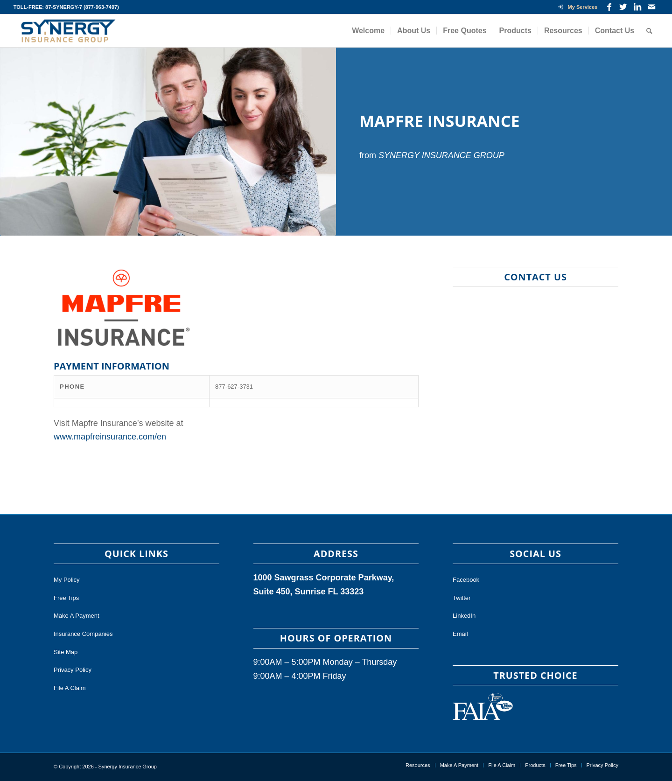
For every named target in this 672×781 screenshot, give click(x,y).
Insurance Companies (83, 633)
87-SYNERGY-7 (63, 7)
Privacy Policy (72, 669)
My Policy (67, 579)
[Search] (649, 30)
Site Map (65, 652)
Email (460, 633)
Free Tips (66, 597)
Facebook (466, 579)
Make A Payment (76, 615)
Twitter (461, 597)
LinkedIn (464, 615)
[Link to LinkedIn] (637, 7)
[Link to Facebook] (609, 7)
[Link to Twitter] (623, 7)
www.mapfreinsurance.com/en (110, 436)
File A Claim (70, 687)
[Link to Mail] (651, 7)
